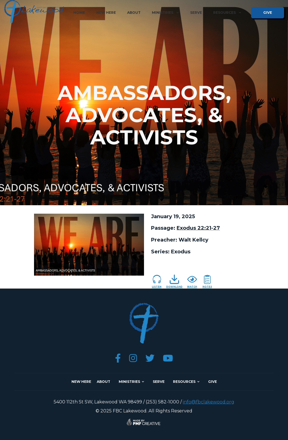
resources (184, 381)
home (79, 12)
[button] (165, 12)
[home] (34, 11)
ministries (129, 381)
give (267, 12)
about (134, 12)
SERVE (159, 381)
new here (106, 12)
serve (196, 12)
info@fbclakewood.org (208, 402)
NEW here (81, 381)
